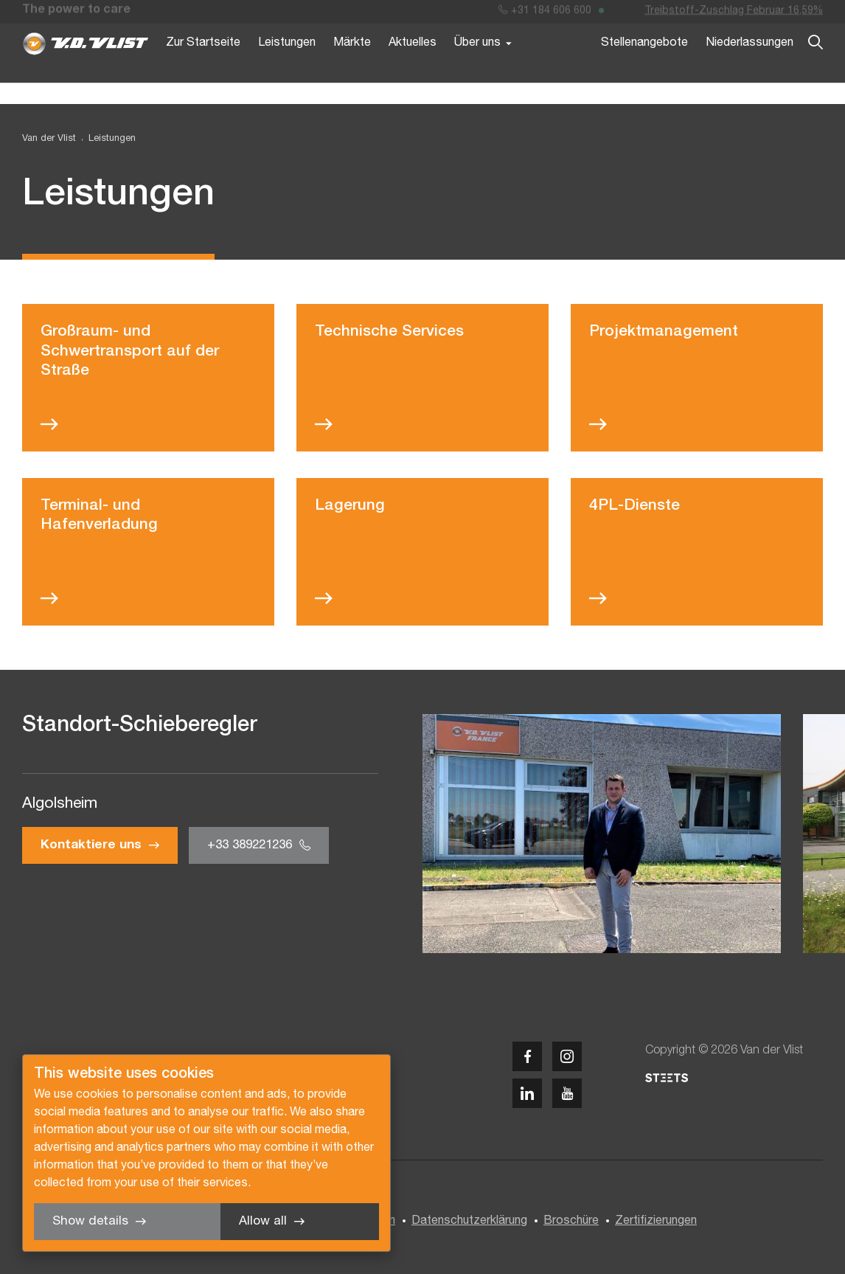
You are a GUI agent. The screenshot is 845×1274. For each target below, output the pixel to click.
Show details (90, 1221)
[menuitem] (106, 139)
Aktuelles (413, 65)
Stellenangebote (644, 65)
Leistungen (287, 65)
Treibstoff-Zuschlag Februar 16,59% (733, 13)
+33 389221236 (249, 845)
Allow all (263, 1221)
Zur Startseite (203, 65)
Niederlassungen (749, 65)
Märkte (352, 65)
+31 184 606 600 (544, 13)
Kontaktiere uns (91, 845)
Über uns (477, 65)
